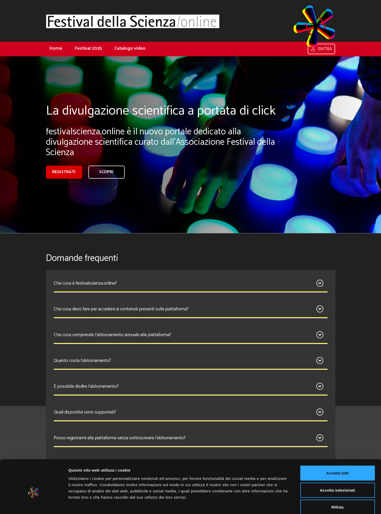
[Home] (132, 21)
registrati (64, 171)
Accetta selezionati (337, 463)
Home (55, 48)
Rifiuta (337, 480)
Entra (321, 49)
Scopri (106, 171)
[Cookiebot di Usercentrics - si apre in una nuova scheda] (34, 504)
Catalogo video (130, 48)
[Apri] (319, 283)
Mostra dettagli (274, 504)
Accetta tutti (337, 445)
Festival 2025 (88, 48)
